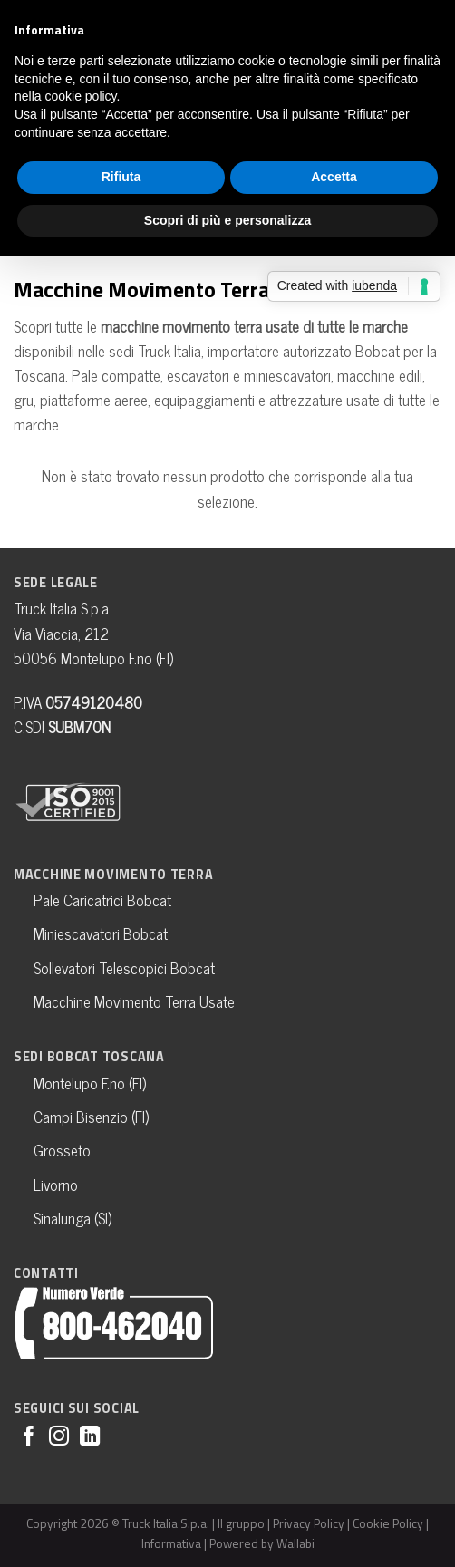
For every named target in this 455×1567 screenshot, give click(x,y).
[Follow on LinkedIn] (90, 1438)
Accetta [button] (334, 176)
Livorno (56, 1184)
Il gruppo (241, 1523)
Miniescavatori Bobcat (101, 933)
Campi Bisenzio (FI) (91, 1116)
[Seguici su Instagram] (59, 1438)
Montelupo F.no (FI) (90, 1083)
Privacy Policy (308, 1523)
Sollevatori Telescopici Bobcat (124, 968)
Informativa (171, 1542)
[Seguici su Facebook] (29, 1438)
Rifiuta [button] (121, 176)
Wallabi (295, 1542)
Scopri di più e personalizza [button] (227, 220)
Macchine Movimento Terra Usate (134, 1001)
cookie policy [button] (80, 96)
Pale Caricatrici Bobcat (102, 900)
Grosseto (62, 1150)
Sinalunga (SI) (72, 1218)
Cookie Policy (388, 1523)
